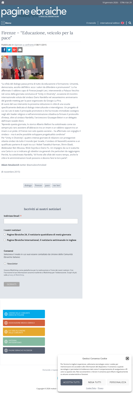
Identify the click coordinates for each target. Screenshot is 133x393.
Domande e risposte (50, 370)
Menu (8, 22)
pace (47, 185)
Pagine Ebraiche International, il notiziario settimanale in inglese (41, 240)
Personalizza (118, 382)
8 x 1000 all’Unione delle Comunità (17, 331)
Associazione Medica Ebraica (22, 323)
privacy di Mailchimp (16, 275)
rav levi (56, 185)
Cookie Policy (91, 388)
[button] (127, 358)
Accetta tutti (71, 382)
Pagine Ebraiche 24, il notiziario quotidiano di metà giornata (39, 234)
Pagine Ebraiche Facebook (20, 350)
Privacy (100, 388)
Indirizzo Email (13, 216)
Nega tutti (94, 382)
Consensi (8, 250)
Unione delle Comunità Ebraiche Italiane (19, 314)
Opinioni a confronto (24, 44)
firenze (38, 185)
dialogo (28, 185)
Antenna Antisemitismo (15, 341)
